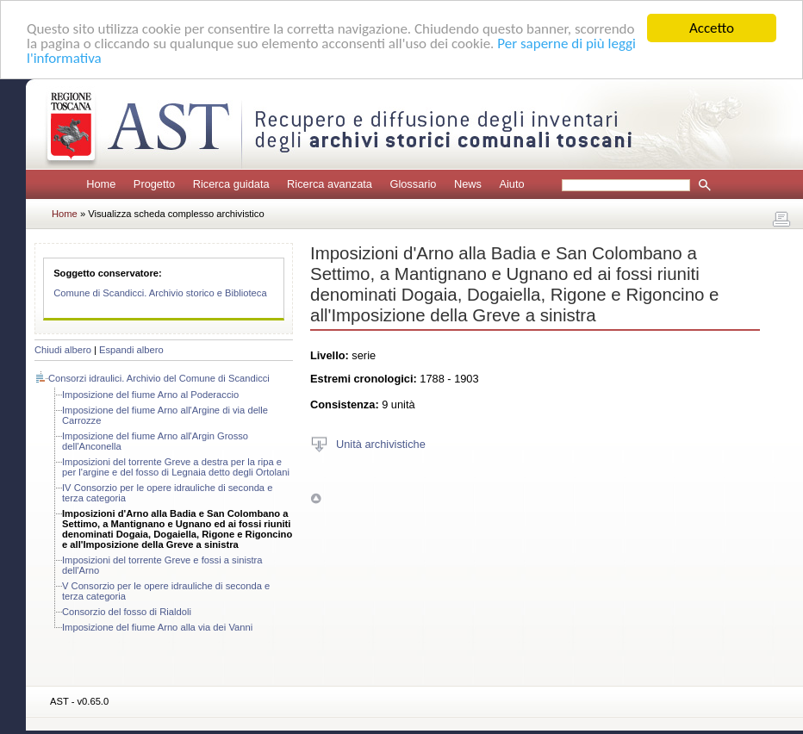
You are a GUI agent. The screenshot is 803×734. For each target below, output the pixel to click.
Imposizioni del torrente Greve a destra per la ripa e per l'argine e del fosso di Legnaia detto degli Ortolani (175, 467)
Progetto (154, 183)
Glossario (412, 183)
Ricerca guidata (231, 183)
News (468, 183)
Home (100, 183)
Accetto (711, 28)
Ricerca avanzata (329, 183)
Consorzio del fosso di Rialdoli (126, 611)
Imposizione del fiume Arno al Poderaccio (150, 394)
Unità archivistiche (381, 443)
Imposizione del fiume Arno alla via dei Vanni (157, 627)
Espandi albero (131, 350)
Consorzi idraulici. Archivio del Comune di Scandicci (159, 378)
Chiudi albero (62, 350)
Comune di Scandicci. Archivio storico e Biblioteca (160, 293)
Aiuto (511, 183)
